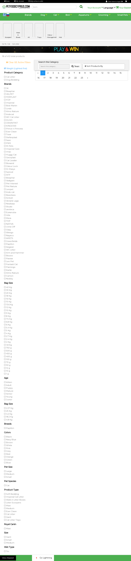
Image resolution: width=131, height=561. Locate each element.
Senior (8, 394)
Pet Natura (10, 186)
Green (8, 460)
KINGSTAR (10, 126)
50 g (7, 365)
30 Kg (8, 290)
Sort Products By (94, 66)
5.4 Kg (8, 327)
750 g (8, 348)
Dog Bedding (11, 80)
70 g (7, 362)
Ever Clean (10, 131)
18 (51, 78)
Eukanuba (10, 212)
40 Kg (8, 287)
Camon (8, 276)
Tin (6, 551)
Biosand (9, 163)
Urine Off (9, 227)
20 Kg (8, 293)
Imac (7, 152)
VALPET (9, 94)
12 (102, 73)
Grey (7, 451)
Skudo (8, 206)
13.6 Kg (8, 304)
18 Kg (7, 296)
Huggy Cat (10, 154)
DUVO (8, 120)
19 (57, 78)
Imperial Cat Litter (14, 497)
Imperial (9, 103)
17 (44, 78)
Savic (7, 140)
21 (69, 78)
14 (114, 73)
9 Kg (7, 313)
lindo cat (9, 192)
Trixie (7, 134)
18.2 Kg (8, 416)
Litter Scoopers (12, 502)
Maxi (7, 505)
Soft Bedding (11, 494)
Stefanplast (10, 137)
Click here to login (115, 1)
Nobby (8, 278)
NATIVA (8, 224)
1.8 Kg (8, 345)
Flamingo (9, 267)
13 (108, 73)
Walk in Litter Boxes (14, 500)
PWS (7, 143)
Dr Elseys (9, 169)
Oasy (7, 229)
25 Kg (8, 411)
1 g (6, 374)
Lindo (8, 108)
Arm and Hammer (14, 253)
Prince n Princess (13, 128)
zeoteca (9, 209)
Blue (7, 462)
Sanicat (8, 172)
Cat (8, 44)
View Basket (8, 558)
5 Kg (7, 330)
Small (8, 477)
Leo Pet (9, 261)
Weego (8, 232)
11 (96, 73)
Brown (8, 442)
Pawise (8, 258)
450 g (8, 353)
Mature (8, 391)
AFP (7, 175)
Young (8, 396)
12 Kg (7, 307)
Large (8, 471)
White (8, 445)
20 (63, 78)
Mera (7, 218)
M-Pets (8, 146)
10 (91, 73)
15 (121, 73)
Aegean (9, 247)
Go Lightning (43, 558)
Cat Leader (10, 160)
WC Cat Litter (11, 117)
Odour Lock (11, 166)
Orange (8, 457)
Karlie (8, 270)
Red (7, 454)
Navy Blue (10, 439)
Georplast (10, 157)
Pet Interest (11, 183)
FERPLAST (10, 97)
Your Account (94, 8)
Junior (8, 399)
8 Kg (7, 316)
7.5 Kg (8, 319)
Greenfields (10, 241)
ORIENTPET (11, 123)
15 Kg (7, 301)
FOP (7, 100)
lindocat (9, 114)
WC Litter (9, 250)
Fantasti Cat (11, 264)
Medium (9, 474)
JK (6, 88)
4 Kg (7, 333)
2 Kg (7, 342)
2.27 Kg (8, 408)
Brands (28, 15)
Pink (7, 448)
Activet (8, 198)
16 (38, 78)
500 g (8, 350)
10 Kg (7, 310)
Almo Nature (11, 111)
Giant (7, 517)
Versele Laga (11, 201)
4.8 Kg (8, 419)
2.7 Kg (8, 336)
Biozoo (8, 255)
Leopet (8, 189)
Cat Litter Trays (12, 520)
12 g (7, 368)
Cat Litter (15, 44)
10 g (7, 371)
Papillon (9, 244)
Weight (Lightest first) (15, 68)
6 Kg (7, 324)
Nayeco (9, 235)
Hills (7, 215)
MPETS (8, 238)
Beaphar (9, 91)
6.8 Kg (8, 322)
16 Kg (7, 299)
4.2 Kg (8, 414)
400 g (8, 356)
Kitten (8, 382)
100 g (7, 359)
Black (8, 436)
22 (75, 78)
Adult (7, 385)
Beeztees (9, 195)
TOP (7, 221)
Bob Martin (10, 105)
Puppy (8, 388)
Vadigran (9, 180)
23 (82, 78)
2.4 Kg (8, 339)
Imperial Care (11, 149)
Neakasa (9, 203)
